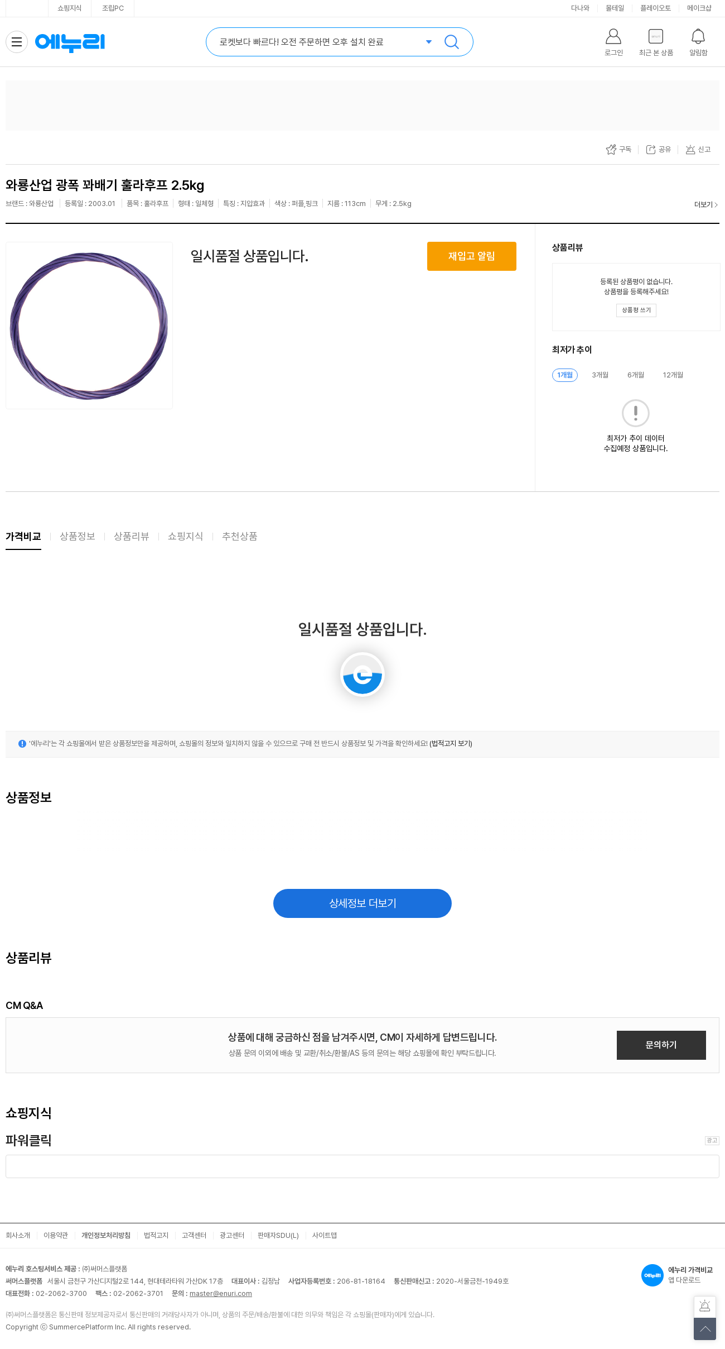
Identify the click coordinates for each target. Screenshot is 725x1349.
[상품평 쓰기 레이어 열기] (636, 310)
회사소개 (18, 1235)
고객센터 (194, 1235)
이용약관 (56, 1235)
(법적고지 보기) (450, 743)
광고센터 (232, 1235)
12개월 (673, 375)
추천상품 (240, 536)
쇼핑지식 (69, 8)
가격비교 (23, 536)
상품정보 (77, 536)
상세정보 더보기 (363, 903)
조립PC (113, 8)
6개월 (635, 375)
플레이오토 (655, 8)
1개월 (565, 375)
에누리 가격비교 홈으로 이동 (70, 42)
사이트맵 (324, 1235)
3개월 (600, 375)
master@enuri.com (221, 1293)
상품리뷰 (131, 536)
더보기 (703, 204)
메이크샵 (699, 8)
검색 (452, 42)
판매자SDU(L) (278, 1235)
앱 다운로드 (680, 1275)
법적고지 (156, 1235)
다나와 (580, 8)
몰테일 (615, 8)
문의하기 (661, 1045)
